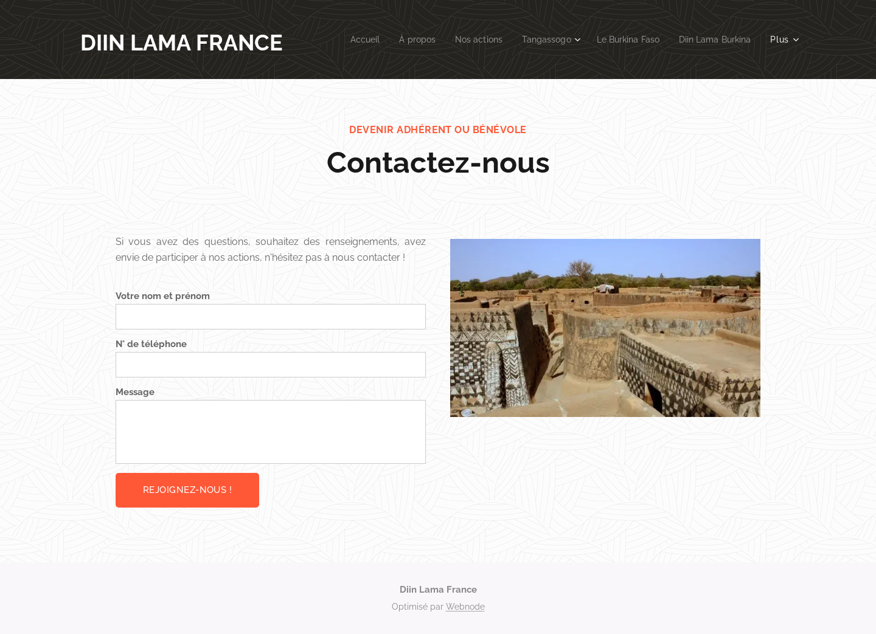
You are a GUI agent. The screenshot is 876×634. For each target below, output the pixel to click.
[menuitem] (344, 39)
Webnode (465, 607)
